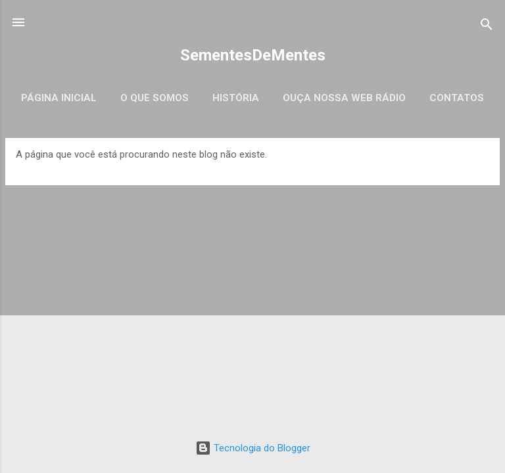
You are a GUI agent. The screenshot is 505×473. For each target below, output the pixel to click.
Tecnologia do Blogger (252, 448)
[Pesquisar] (486, 27)
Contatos (456, 98)
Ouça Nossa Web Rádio (344, 98)
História (235, 98)
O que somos (154, 98)
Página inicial (59, 98)
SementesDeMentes (252, 55)
